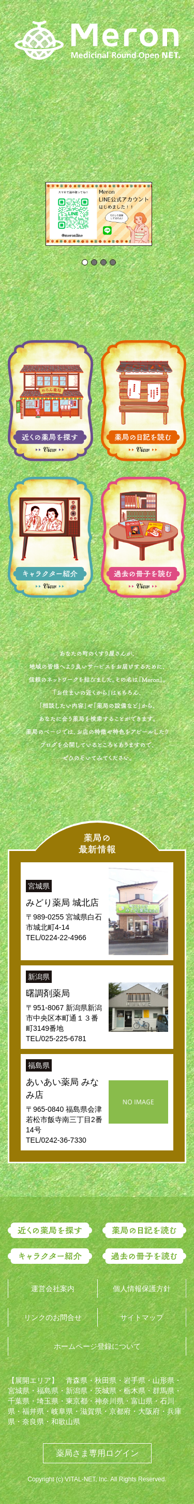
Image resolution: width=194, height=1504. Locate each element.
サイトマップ (141, 1317)
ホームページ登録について (97, 1346)
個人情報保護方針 (142, 1288)
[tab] (85, 262)
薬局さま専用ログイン (97, 1453)
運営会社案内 (52, 1288)
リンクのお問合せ (53, 1317)
